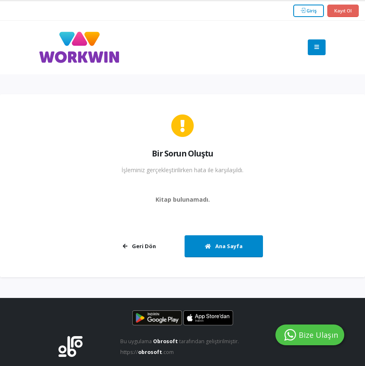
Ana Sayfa (224, 246)
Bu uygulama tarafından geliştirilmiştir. (180, 341)
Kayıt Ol (343, 10)
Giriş (308, 10)
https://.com (147, 352)
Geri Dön (139, 246)
